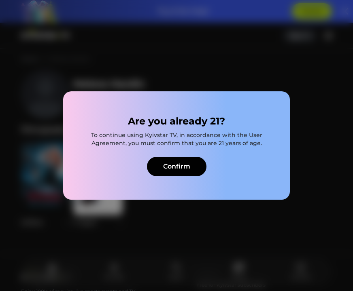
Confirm (176, 166)
